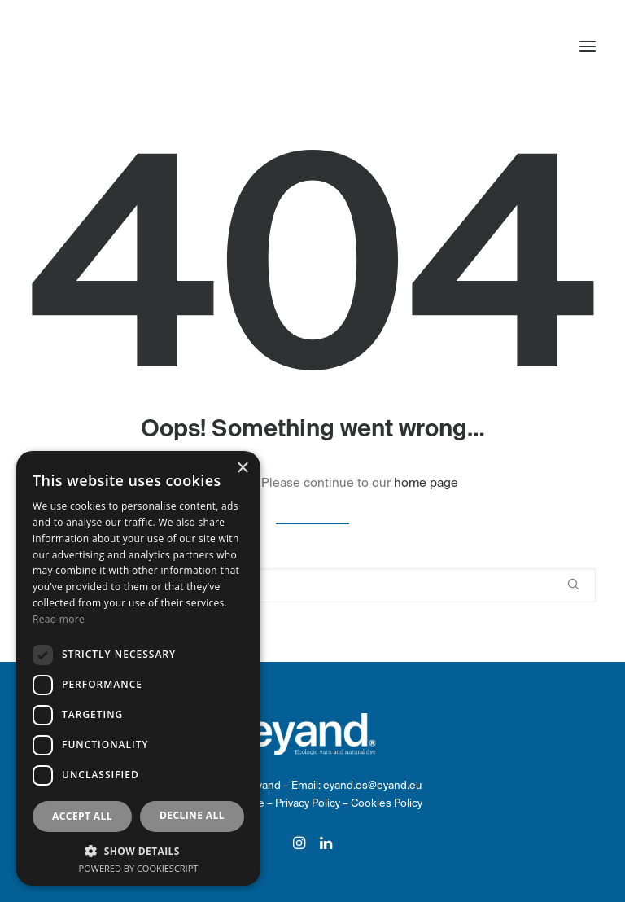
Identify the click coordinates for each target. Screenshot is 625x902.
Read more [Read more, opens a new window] (59, 619)
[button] (587, 46)
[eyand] (102, 46)
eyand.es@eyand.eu (372, 785)
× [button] (242, 468)
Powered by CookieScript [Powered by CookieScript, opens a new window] (139, 868)
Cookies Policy (386, 803)
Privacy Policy (309, 803)
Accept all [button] (82, 816)
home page (426, 483)
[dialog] (138, 668)
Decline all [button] (192, 815)
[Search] (312, 585)
